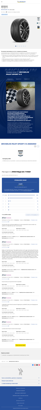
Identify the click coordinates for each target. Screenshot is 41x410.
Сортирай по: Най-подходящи (32, 214)
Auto (7, 361)
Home (3, 361)
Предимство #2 (18, 78)
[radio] (20, 195)
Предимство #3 (27, 78)
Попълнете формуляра (27, 190)
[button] (7, 9)
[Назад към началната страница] (21, 2)
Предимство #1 (10, 78)
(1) (4, 57)
